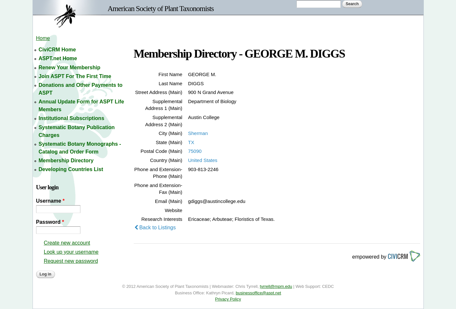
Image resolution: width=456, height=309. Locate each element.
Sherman (198, 133)
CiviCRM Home (57, 49)
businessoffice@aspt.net (258, 292)
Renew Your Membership (70, 67)
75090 (195, 151)
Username (50, 201)
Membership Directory (66, 160)
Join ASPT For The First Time (75, 76)
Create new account (67, 243)
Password (50, 222)
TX (191, 142)
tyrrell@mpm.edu (276, 286)
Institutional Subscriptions (71, 118)
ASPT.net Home (58, 58)
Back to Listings (155, 227)
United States (202, 160)
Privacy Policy (228, 299)
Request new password (71, 261)
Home (43, 38)
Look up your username (71, 252)
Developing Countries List (71, 169)
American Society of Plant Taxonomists (161, 8)
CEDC (328, 286)
